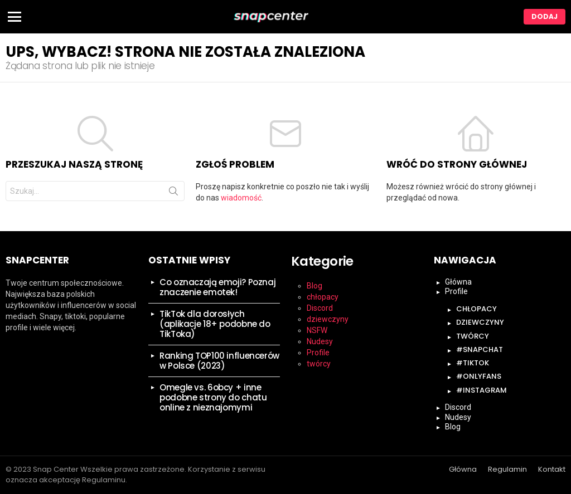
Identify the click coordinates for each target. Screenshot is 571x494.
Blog (314, 285)
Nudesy (320, 341)
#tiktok (472, 363)
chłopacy (322, 296)
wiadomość (241, 197)
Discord (320, 308)
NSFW (317, 330)
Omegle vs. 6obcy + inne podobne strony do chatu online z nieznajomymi (213, 397)
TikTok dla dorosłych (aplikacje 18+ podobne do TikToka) (214, 324)
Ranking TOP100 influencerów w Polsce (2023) (219, 360)
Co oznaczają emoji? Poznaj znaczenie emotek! (217, 287)
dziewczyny (328, 319)
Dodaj (544, 16)
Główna (458, 281)
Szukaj (173, 193)
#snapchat (479, 349)
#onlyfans (478, 376)
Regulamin (507, 469)
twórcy (319, 363)
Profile (318, 352)
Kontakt (551, 469)
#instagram (481, 390)
